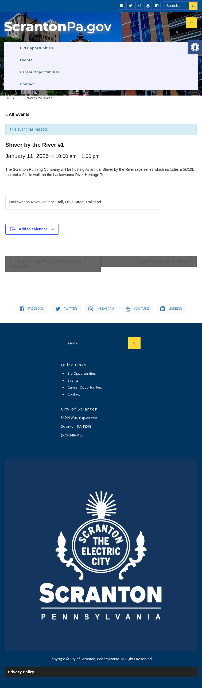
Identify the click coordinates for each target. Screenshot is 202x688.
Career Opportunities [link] (40, 72)
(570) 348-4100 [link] (72, 435)
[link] (195, 47)
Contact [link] (27, 84)
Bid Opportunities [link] (36, 48)
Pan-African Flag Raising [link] (164, 261)
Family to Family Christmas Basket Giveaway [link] (46, 263)
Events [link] (26, 60)
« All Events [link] (17, 114)
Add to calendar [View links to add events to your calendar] (33, 229)
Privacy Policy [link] (21, 671)
